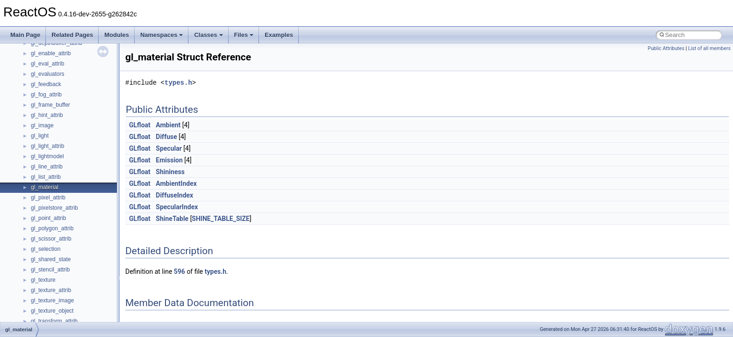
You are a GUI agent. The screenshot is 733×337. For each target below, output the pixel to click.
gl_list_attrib (46, 177)
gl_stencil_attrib (50, 269)
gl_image (42, 125)
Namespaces (161, 34)
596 (179, 271)
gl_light (40, 135)
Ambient (168, 125)
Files (244, 34)
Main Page (25, 34)
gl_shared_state (51, 259)
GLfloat (140, 125)
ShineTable (172, 218)
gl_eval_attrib (47, 63)
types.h (178, 82)
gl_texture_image (52, 300)
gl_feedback (46, 84)
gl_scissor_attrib (51, 238)
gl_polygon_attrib (52, 228)
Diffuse (166, 136)
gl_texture (43, 280)
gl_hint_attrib (47, 115)
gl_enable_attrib (51, 53)
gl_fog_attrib (46, 94)
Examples (279, 34)
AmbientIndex (176, 183)
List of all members (709, 48)
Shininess (170, 172)
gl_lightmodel (47, 156)
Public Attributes (665, 48)
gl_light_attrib (47, 146)
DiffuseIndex (174, 195)
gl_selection (45, 249)
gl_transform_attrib (54, 321)
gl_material (44, 187)
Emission (169, 160)
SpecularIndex (177, 207)
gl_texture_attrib (51, 290)
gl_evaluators (47, 74)
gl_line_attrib (47, 166)
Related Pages (72, 34)
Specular (169, 148)
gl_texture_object (52, 311)
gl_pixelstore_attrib (54, 208)
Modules (116, 34)
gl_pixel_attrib (48, 197)
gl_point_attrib (48, 218)
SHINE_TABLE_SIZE (221, 218)
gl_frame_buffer (50, 105)
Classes (208, 34)
